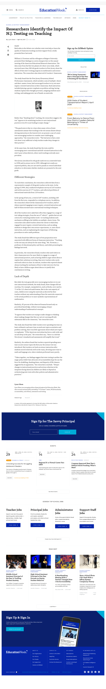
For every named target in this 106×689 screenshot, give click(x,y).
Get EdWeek (69, 650)
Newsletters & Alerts (71, 656)
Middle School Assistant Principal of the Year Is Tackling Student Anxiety (14, 577)
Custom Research (88, 667)
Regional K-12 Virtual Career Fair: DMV (51, 464)
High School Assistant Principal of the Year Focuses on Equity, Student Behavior (39, 577)
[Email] (43, 432)
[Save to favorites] (8, 51)
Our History (35, 656)
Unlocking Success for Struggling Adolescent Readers (19, 465)
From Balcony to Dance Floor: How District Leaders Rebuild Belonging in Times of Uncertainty (80, 121)
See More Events (53, 491)
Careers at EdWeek (37, 665)
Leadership (16, 17)
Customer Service (54, 659)
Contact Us (52, 650)
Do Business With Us (89, 650)
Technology (61, 17)
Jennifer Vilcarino (10, 588)
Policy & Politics (29, 17)
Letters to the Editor (54, 653)
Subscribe (93, 10)
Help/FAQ (51, 656)
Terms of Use (56, 672)
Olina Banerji (70, 82)
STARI (27, 477)
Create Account (15, 629)
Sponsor (70, 115)
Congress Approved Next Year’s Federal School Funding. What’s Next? (83, 465)
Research (27, 397)
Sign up (67, 432)
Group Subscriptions (71, 659)
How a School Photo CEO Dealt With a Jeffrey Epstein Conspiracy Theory (87, 578)
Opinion (71, 17)
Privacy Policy (66, 672)
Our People (35, 659)
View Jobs (13, 525)
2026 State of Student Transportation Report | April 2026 (80, 102)
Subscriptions (69, 653)
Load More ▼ (53, 606)
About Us (35, 650)
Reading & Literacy (18, 460)
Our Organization (37, 653)
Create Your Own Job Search (53, 539)
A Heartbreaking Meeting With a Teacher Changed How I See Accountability (63, 578)
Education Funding (77, 460)
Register (10, 477)
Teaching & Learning (46, 17)
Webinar (27, 460)
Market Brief (88, 17)
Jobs (78, 17)
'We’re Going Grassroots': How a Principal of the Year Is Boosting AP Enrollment (77, 77)
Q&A (81, 573)
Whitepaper (70, 98)
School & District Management (18, 24)
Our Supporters (36, 662)
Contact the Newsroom (55, 662)
